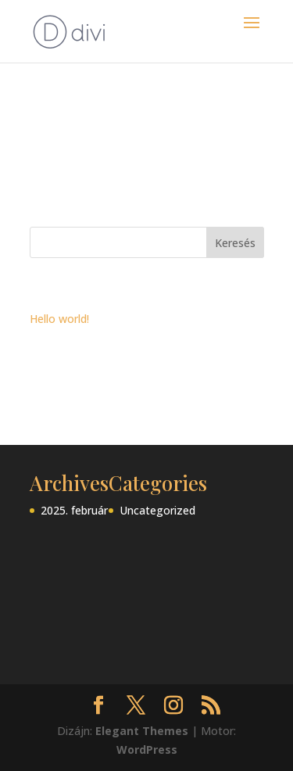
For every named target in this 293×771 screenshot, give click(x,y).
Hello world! (59, 318)
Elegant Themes (141, 730)
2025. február (74, 510)
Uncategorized (157, 510)
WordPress (146, 749)
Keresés (235, 242)
